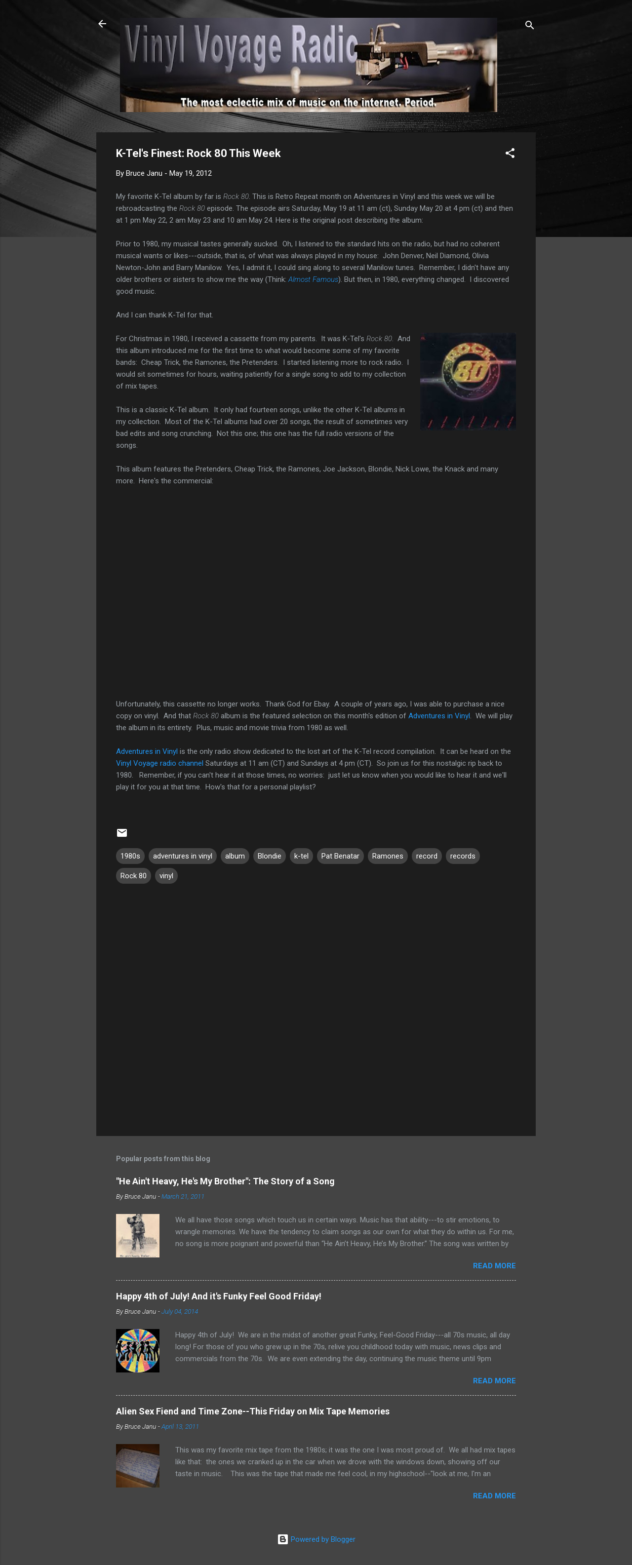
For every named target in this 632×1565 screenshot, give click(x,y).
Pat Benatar (340, 856)
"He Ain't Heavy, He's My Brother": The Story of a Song (225, 1181)
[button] (510, 154)
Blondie (269, 856)
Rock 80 (133, 875)
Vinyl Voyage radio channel (159, 763)
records (462, 856)
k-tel (301, 856)
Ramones (387, 856)
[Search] (530, 27)
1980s (130, 856)
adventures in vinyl (182, 856)
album (235, 856)
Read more (494, 1265)
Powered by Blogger (316, 1539)
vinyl (166, 875)
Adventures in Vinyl (439, 715)
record (426, 856)
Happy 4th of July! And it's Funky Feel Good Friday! (218, 1296)
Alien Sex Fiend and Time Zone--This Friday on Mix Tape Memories (253, 1411)
